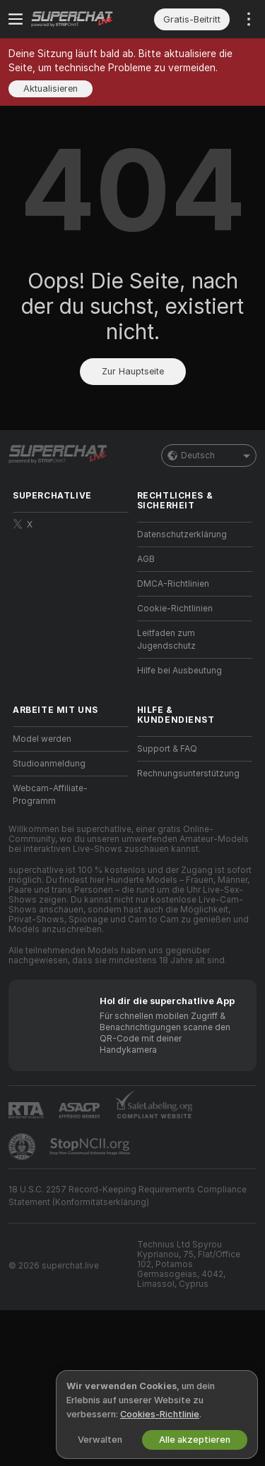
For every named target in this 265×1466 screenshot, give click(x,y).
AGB (146, 559)
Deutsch (208, 455)
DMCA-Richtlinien (173, 584)
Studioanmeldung (49, 764)
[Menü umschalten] (15, 19)
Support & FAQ (167, 749)
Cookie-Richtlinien (175, 608)
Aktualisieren (50, 88)
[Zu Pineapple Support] (23, 1146)
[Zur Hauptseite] (82, 19)
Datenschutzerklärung (182, 534)
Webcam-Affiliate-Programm (50, 794)
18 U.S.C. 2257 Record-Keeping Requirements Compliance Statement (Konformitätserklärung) (127, 1196)
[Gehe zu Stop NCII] (91, 1146)
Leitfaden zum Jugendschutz (166, 639)
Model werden (42, 739)
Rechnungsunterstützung (188, 773)
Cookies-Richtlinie (159, 1414)
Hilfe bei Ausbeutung (179, 671)
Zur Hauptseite (133, 371)
